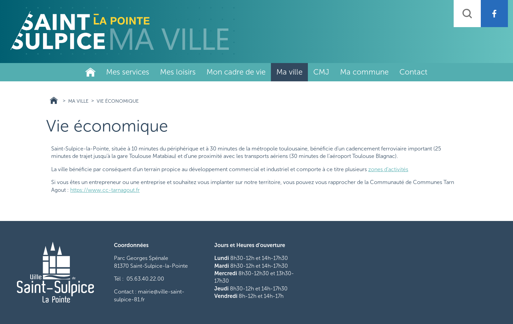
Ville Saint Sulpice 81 (53, 100)
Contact (413, 72)
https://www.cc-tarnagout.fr (105, 190)
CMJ (321, 72)
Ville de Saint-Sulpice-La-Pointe (90, 72)
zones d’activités (388, 169)
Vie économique (118, 101)
